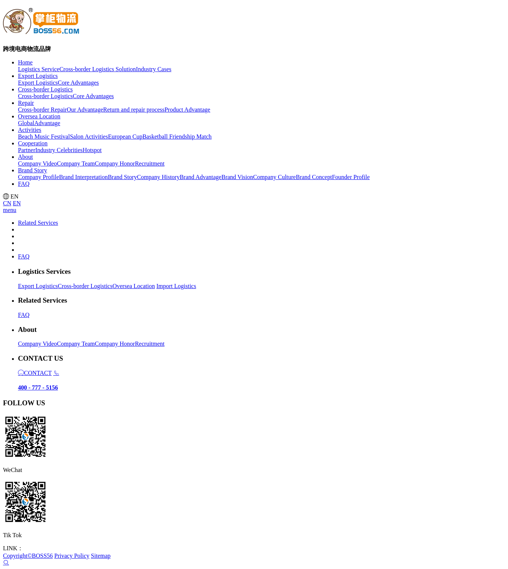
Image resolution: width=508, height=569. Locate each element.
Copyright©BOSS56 (28, 556)
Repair (26, 103)
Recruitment (149, 344)
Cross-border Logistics (45, 89)
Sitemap (100, 556)
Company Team (76, 344)
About (25, 157)
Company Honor (115, 344)
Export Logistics (38, 76)
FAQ (24, 256)
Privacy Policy (71, 556)
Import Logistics (176, 286)
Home (25, 62)
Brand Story (32, 170)
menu (9, 210)
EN (17, 203)
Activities (29, 130)
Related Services (38, 223)
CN (7, 203)
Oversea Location (39, 116)
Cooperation (33, 143)
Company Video (37, 344)
